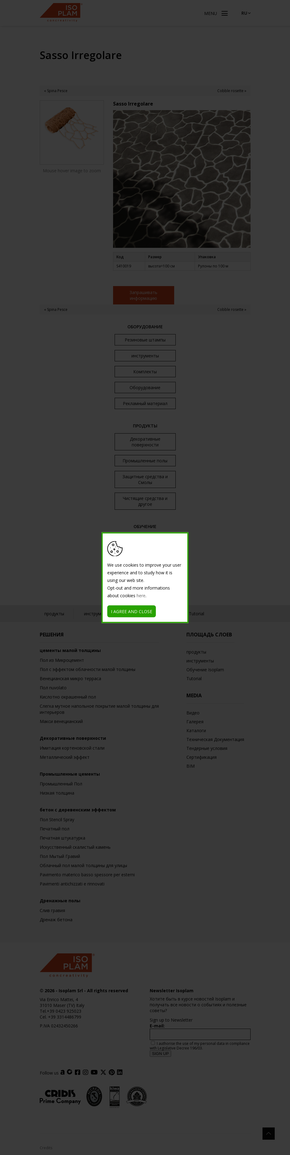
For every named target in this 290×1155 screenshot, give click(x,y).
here (141, 595)
